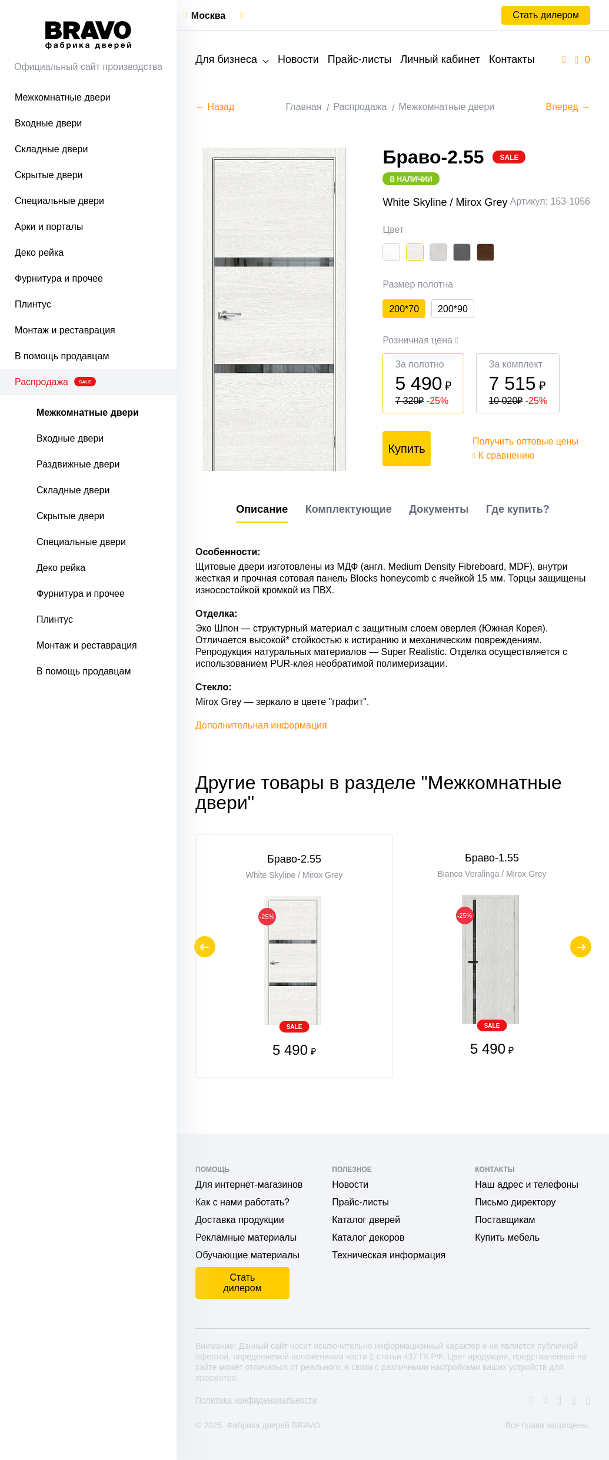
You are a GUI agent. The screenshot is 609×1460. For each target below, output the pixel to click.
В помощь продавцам (62, 356)
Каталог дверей (366, 1220)
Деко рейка (39, 253)
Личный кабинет (440, 59)
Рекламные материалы (246, 1237)
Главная (304, 107)
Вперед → (568, 107)
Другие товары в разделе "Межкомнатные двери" (378, 816)
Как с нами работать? (242, 1202)
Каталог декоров (368, 1237)
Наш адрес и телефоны (526, 1185)
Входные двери (48, 123)
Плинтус (33, 304)
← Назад (214, 107)
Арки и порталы (49, 227)
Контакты (512, 59)
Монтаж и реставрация (65, 330)
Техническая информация (388, 1255)
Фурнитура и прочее (59, 278)
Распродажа (55, 382)
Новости (298, 59)
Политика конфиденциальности (256, 1400)
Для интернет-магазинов (248, 1185)
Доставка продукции (239, 1220)
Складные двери (51, 149)
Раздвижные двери (77, 464)
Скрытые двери (49, 175)
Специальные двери (59, 201)
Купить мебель (507, 1237)
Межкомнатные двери (63, 97)
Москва (208, 16)
